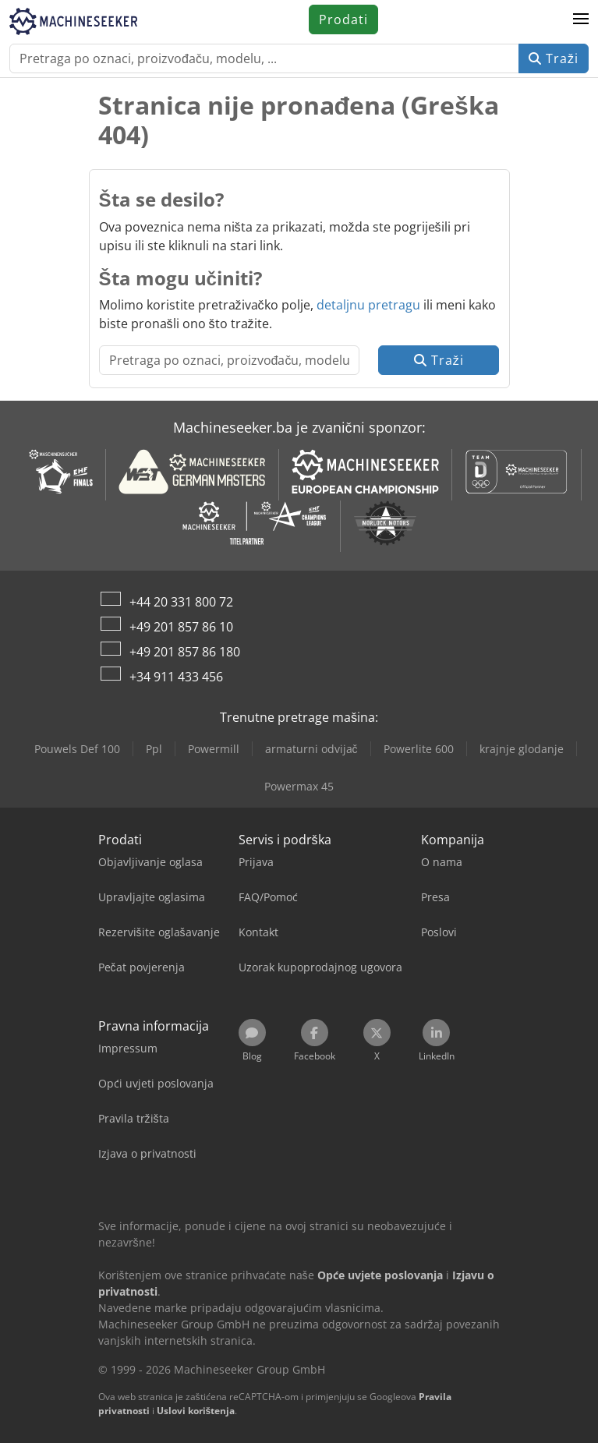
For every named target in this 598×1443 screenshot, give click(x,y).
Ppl (154, 748)
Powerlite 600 (419, 748)
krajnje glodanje (521, 748)
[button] (581, 19)
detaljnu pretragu (368, 304)
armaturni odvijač (311, 748)
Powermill (213, 748)
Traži (554, 58)
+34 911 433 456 (176, 676)
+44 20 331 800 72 (181, 601)
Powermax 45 (299, 786)
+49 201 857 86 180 (184, 651)
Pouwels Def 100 (77, 748)
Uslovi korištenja (196, 1410)
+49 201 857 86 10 (181, 626)
